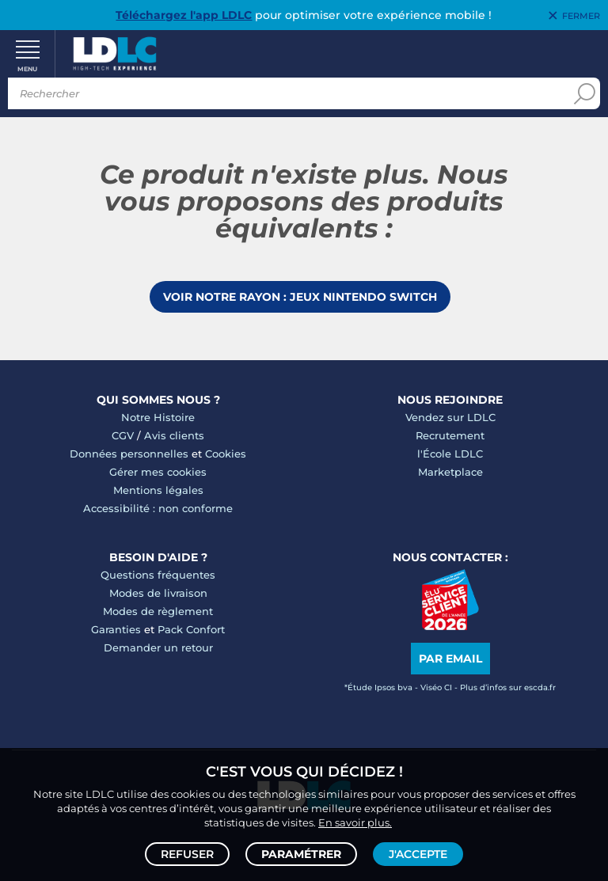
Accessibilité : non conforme (158, 508)
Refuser (187, 854)
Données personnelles (129, 453)
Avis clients (174, 435)
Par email (450, 658)
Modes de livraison (158, 593)
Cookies (225, 453)
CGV (123, 435)
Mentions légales (158, 490)
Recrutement (450, 435)
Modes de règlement (158, 611)
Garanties (116, 629)
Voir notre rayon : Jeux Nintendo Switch (300, 297)
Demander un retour (158, 647)
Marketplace (450, 471)
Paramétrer (301, 854)
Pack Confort (191, 629)
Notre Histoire (158, 417)
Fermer (581, 15)
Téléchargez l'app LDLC (184, 15)
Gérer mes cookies (158, 471)
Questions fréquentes (158, 574)
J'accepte (418, 854)
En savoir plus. (355, 822)
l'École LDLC (450, 453)
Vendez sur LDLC (450, 417)
